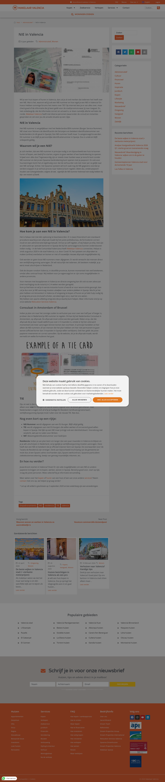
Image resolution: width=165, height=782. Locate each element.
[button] (54, 400)
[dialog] (82, 391)
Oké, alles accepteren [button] (107, 400)
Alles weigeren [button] (79, 400)
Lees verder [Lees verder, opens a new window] (108, 393)
